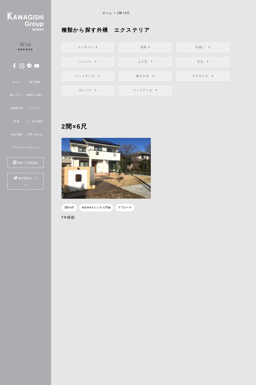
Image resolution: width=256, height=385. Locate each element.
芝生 (203, 61)
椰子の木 (145, 76)
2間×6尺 (69, 207)
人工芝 (145, 61)
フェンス (88, 61)
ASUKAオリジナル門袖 (96, 207)
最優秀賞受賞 (25, 46)
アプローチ (203, 76)
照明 (145, 47)
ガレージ (88, 90)
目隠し (203, 47)
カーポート (88, 47)
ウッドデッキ (87, 76)
